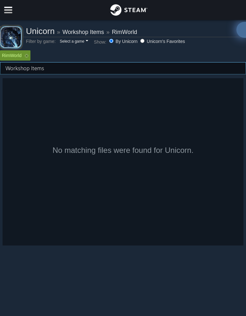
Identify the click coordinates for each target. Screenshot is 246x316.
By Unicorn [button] (124, 41)
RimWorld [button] (15, 55)
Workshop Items (83, 32)
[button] (73, 41)
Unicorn (40, 31)
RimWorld (124, 32)
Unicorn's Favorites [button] (162, 41)
